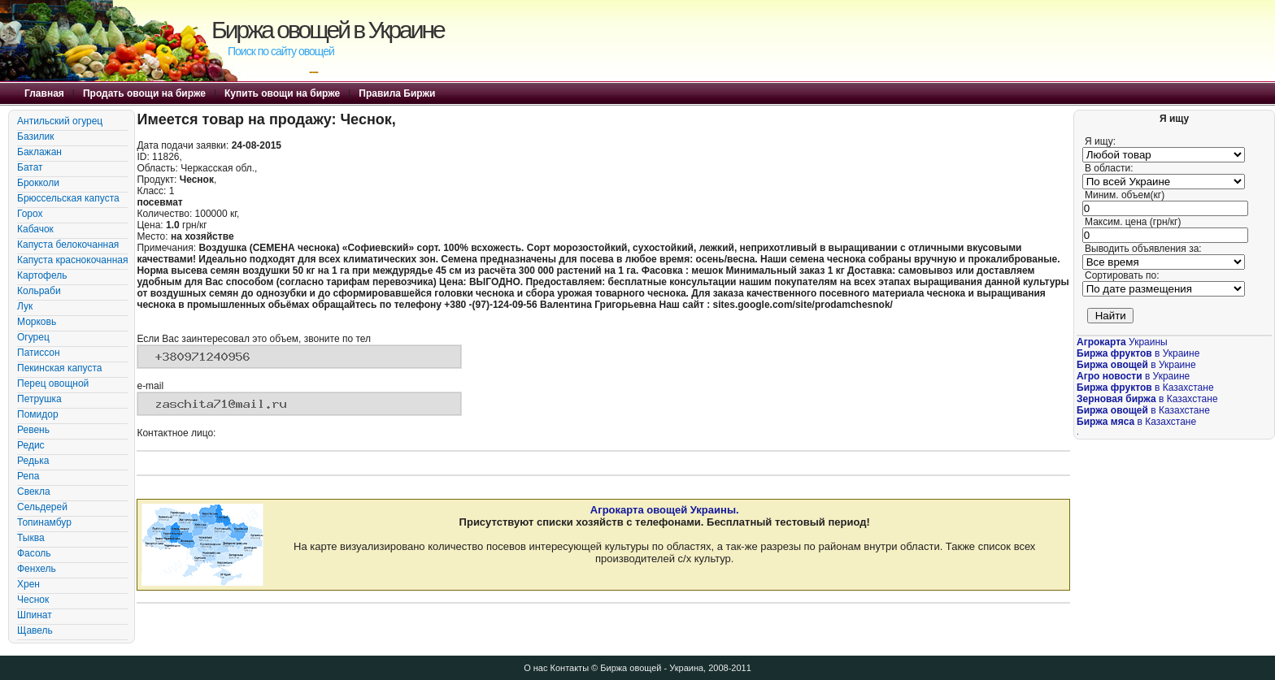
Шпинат (34, 615)
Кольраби (39, 291)
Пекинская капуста (59, 368)
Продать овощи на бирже (144, 93)
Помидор (38, 414)
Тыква (31, 538)
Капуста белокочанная (68, 244)
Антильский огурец (59, 121)
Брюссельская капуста (68, 198)
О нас (535, 668)
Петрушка (39, 399)
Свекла (33, 491)
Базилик (35, 136)
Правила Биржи (397, 93)
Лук (25, 306)
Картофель (42, 275)
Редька (33, 460)
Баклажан (39, 152)
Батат (30, 167)
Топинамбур (44, 522)
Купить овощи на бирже (282, 93)
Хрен (28, 584)
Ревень (33, 429)
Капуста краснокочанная (72, 260)
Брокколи (38, 182)
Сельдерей (42, 507)
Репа (28, 476)
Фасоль (34, 553)
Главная (44, 93)
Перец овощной (53, 383)
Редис (31, 445)
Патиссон (38, 352)
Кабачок (35, 229)
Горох (30, 213)
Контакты (570, 668)
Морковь (36, 321)
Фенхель (36, 568)
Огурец (33, 337)
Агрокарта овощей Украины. (664, 510)
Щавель (35, 630)
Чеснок (33, 599)
